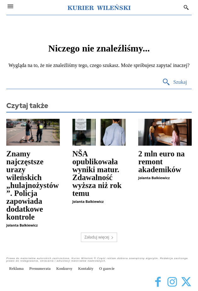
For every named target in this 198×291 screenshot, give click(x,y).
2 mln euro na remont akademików (161, 161)
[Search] (174, 82)
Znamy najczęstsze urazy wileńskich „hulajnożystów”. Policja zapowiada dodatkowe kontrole (32, 185)
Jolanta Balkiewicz (22, 225)
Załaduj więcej (99, 237)
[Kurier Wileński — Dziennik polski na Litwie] (99, 7)
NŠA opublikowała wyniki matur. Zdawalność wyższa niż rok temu (97, 173)
